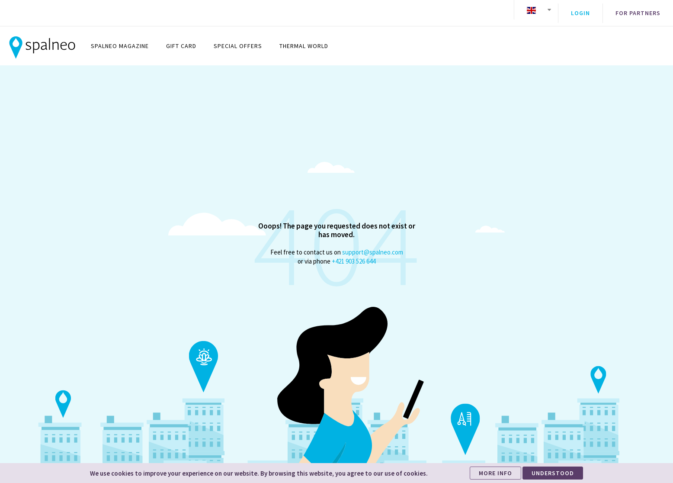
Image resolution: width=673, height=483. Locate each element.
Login (580, 10)
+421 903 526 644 (353, 255)
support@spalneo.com (372, 246)
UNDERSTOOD (553, 473)
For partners (637, 10)
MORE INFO (495, 473)
